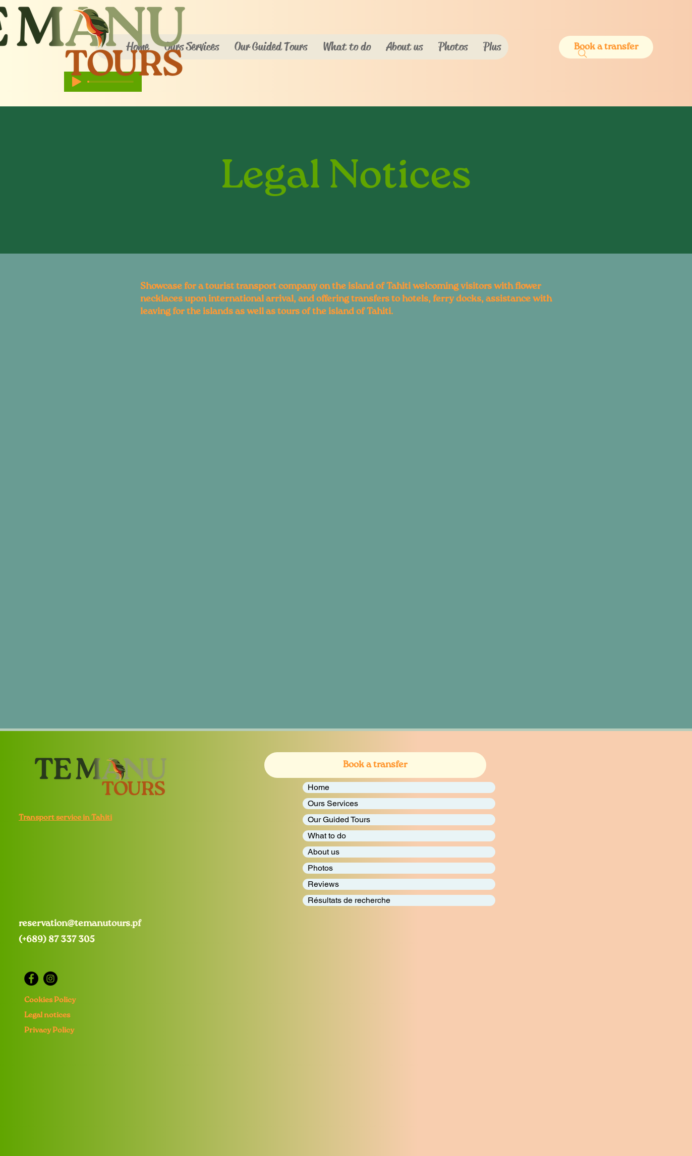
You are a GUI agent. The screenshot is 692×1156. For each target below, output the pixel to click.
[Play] (76, 82)
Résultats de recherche (349, 900)
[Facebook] (31, 978)
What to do (327, 835)
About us (323, 852)
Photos (320, 868)
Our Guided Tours (339, 819)
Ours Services (333, 803)
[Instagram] (50, 978)
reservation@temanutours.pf (80, 923)
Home (318, 787)
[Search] (582, 53)
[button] (346, 46)
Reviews (323, 884)
